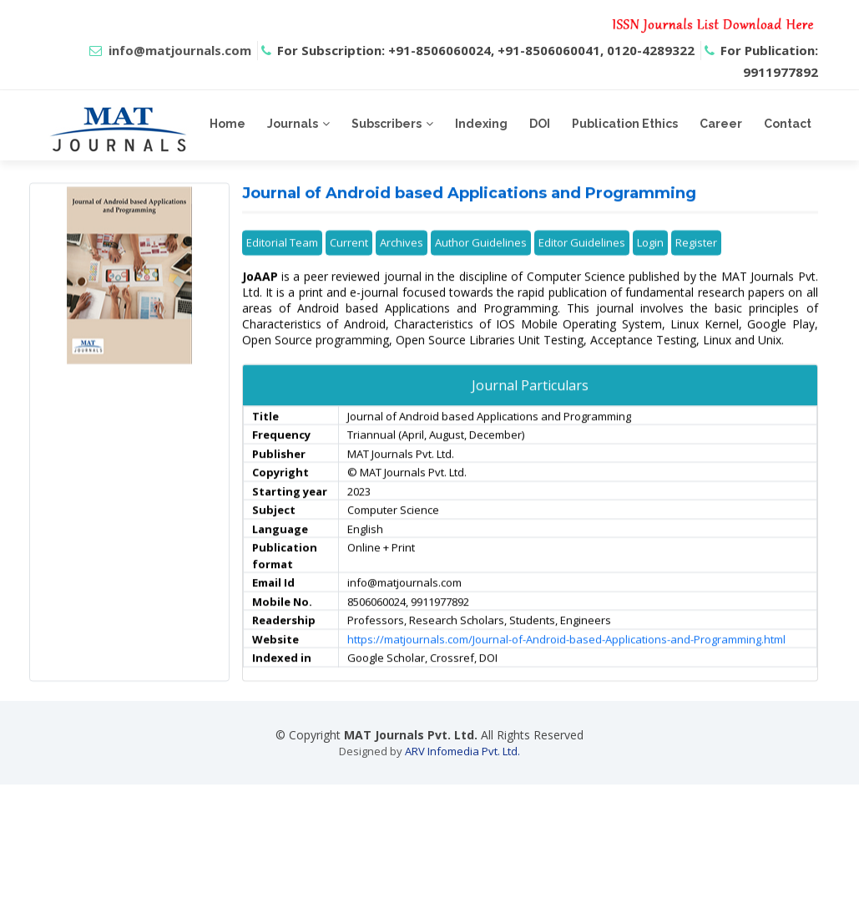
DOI (539, 123)
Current (349, 268)
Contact (787, 123)
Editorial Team (282, 268)
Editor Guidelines (581, 268)
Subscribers (386, 123)
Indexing (481, 123)
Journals (292, 123)
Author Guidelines (481, 268)
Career (721, 123)
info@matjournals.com (180, 50)
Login (650, 268)
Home (227, 123)
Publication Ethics (625, 123)
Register (696, 268)
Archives (401, 268)
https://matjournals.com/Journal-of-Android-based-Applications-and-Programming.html (566, 665)
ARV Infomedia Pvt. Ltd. (462, 751)
